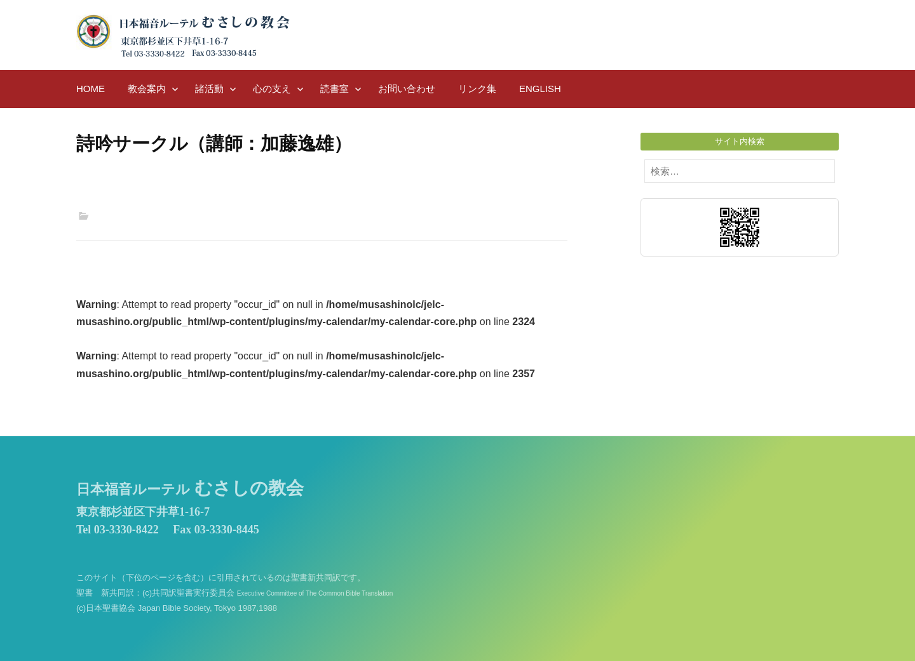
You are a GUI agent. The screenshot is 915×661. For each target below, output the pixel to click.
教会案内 (147, 88)
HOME (90, 88)
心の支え (272, 88)
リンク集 (477, 88)
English (540, 88)
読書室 (334, 88)
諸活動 (209, 88)
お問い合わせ (406, 88)
